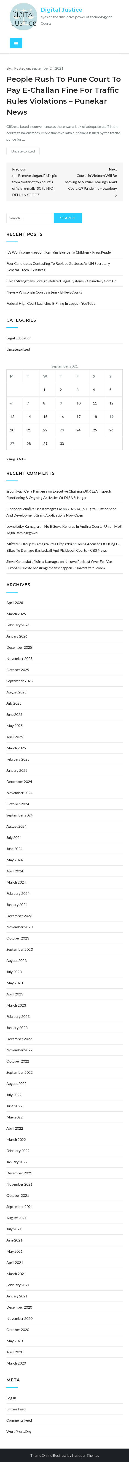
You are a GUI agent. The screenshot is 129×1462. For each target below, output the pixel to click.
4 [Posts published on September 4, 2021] (94, 389)
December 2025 (19, 647)
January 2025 (16, 770)
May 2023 (14, 983)
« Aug (10, 459)
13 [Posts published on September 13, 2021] (12, 416)
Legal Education (18, 338)
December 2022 (19, 1039)
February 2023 (18, 1016)
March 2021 (16, 1273)
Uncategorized (23, 151)
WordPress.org (18, 1431)
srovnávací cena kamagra (26, 491)
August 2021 (16, 1217)
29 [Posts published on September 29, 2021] (45, 443)
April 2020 (14, 1352)
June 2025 (14, 714)
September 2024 (19, 815)
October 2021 (17, 1195)
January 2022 (16, 1162)
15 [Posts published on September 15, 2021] (45, 416)
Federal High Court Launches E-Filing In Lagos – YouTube (50, 303)
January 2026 (16, 636)
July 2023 (14, 971)
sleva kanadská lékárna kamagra (32, 561)
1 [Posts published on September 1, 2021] (44, 389)
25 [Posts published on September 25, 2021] (95, 430)
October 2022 (17, 1061)
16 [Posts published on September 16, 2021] (62, 416)
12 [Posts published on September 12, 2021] (111, 403)
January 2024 (16, 904)
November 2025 (19, 658)
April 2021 (14, 1262)
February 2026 (18, 625)
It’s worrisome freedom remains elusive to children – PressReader (59, 252)
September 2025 (19, 681)
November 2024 (19, 792)
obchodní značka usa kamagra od (34, 509)
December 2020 (19, 1307)
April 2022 (14, 1128)
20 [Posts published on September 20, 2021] (12, 430)
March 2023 (16, 1005)
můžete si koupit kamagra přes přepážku (39, 544)
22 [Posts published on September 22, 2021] (45, 430)
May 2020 (14, 1341)
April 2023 (14, 994)
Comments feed (19, 1420)
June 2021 (14, 1240)
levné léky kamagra (22, 526)
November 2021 (19, 1184)
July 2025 (14, 703)
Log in (11, 1398)
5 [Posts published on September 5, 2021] (110, 389)
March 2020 (16, 1363)
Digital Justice (61, 9)
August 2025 (16, 692)
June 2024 (14, 848)
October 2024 (17, 804)
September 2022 (19, 1072)
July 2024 (14, 837)
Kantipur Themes (85, 1455)
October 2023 (17, 938)
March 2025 (16, 748)
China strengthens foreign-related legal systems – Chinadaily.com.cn (61, 281)
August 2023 (16, 960)
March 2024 (16, 882)
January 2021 (16, 1296)
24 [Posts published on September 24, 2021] (78, 430)
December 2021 (19, 1173)
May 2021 (14, 1251)
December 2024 (19, 781)
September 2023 (19, 949)
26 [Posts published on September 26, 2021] (111, 430)
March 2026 (16, 614)
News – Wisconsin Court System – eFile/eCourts (44, 292)
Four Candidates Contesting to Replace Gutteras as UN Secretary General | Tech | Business (58, 266)
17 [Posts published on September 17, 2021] (78, 416)
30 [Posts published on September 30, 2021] (62, 443)
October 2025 (17, 669)
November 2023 (19, 927)
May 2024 (14, 860)
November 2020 (19, 1318)
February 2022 (18, 1150)
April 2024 (14, 871)
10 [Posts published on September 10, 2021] (78, 403)
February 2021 (18, 1285)
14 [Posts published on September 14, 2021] (29, 416)
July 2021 (14, 1229)
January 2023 (16, 1027)
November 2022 (19, 1050)
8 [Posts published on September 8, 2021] (44, 403)
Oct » (21, 459)
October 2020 (17, 1329)
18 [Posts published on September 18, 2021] (95, 416)
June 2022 (14, 1106)
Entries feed (16, 1409)
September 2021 (19, 1206)
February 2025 (18, 759)
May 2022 (14, 1117)
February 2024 (18, 893)
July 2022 (14, 1094)
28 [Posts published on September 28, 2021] (29, 443)
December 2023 (19, 915)
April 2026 (14, 602)
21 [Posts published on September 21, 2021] (29, 430)
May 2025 (14, 725)
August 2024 (16, 826)
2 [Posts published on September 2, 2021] (61, 389)
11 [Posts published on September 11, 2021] (95, 403)
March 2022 (16, 1139)
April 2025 (14, 737)
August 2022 (16, 1083)
